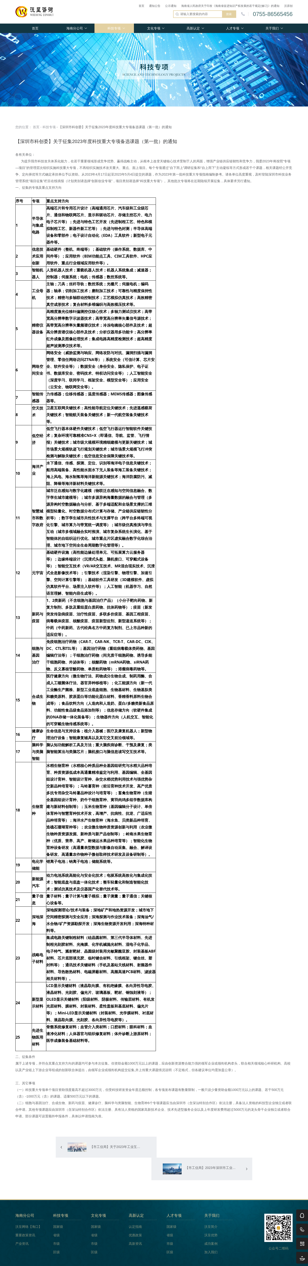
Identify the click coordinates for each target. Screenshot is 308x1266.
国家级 (58, 1206)
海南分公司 (74, 28)
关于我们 (272, 28)
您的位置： (23, 127)
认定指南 (135, 1206)
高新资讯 (135, 1223)
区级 (56, 1231)
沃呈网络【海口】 (28, 1206)
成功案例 (211, 1223)
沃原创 (288, 6)
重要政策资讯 (25, 1214)
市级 (56, 1223)
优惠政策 (135, 1214)
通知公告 (154, 6)
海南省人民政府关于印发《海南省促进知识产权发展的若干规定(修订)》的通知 (230, 6)
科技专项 (114, 28)
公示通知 (170, 6)
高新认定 (193, 28)
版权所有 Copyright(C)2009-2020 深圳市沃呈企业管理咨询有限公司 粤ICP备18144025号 (154, 1260)
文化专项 (153, 28)
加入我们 (211, 1231)
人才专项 (232, 28)
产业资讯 (22, 1223)
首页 (141, 6)
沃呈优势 (211, 1214)
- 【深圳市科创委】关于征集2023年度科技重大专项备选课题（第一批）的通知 (114, 127)
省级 (56, 1214)
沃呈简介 (211, 1206)
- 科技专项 (48, 127)
